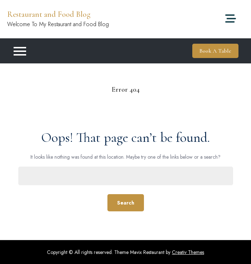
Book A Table (215, 50)
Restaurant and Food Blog (49, 14)
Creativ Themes (188, 252)
